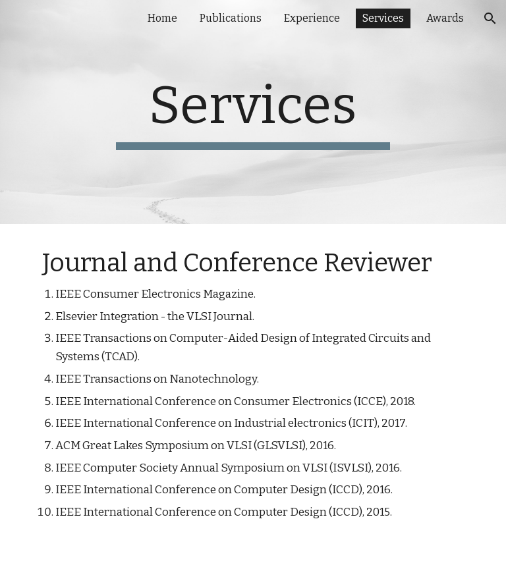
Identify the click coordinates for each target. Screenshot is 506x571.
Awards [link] (445, 18)
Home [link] (162, 18)
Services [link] (383, 18)
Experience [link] (312, 18)
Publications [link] (231, 18)
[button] (490, 18)
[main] (253, 111)
